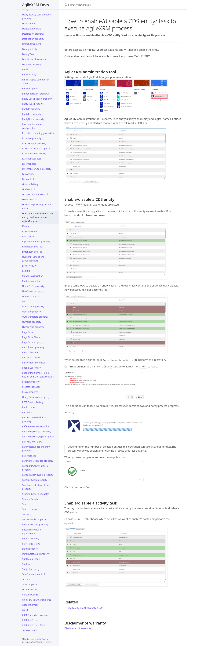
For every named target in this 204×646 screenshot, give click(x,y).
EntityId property (31, 108)
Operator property (31, 311)
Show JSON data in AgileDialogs (31, 531)
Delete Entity (29, 23)
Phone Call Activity (31, 367)
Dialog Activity (29, 49)
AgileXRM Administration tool (85, 607)
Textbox (26, 579)
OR (23, 301)
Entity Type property (32, 103)
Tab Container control (33, 574)
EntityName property (33, 119)
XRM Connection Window (35, 615)
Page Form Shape (31, 337)
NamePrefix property (33, 286)
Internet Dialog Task (32, 246)
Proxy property (30, 391)
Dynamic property (31, 64)
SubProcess (28, 564)
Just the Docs (40, 639)
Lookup (26, 270)
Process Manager (31, 386)
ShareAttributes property (35, 524)
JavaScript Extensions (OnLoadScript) (33, 258)
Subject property (31, 569)
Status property (30, 548)
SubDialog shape (31, 558)
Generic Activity (30, 184)
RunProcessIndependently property (36, 448)
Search (25, 504)
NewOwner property (33, 291)
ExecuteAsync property (34, 143)
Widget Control (30, 604)
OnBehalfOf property (33, 306)
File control (28, 179)
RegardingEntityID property (36, 431)
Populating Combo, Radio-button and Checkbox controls (38, 374)
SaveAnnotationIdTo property (37, 460)
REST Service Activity (32, 402)
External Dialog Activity (34, 153)
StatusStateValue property (35, 553)
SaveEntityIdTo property (34, 479)
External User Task (31, 158)
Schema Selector (31, 499)
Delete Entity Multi (31, 28)
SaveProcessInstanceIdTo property (35, 486)
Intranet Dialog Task (32, 251)
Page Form (27, 332)
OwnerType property (33, 326)
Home (68, 35)
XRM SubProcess (31, 620)
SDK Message (29, 455)
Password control (31, 357)
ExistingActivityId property (36, 148)
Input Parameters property (36, 241)
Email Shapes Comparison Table (35, 81)
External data (29, 163)
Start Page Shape (31, 543)
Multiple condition (31, 281)
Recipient (27, 412)
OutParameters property (35, 316)
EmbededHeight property (35, 93)
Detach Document (31, 43)
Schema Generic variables (35, 493)
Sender (26, 514)
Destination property (33, 38)
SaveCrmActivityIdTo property (37, 474)
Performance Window (33, 362)
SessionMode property (34, 519)
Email (25, 69)
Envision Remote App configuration (33, 126)
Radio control (29, 407)
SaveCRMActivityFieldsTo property (35, 467)
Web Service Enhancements (36, 599)
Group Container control (35, 194)
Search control (29, 509)
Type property (29, 584)
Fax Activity (28, 173)
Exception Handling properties (38, 133)
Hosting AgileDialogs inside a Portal (37, 206)
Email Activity (29, 74)
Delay (25, 9)
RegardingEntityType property (38, 436)
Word (25, 609)
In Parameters (29, 231)
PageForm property (32, 342)
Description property (33, 33)
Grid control (28, 189)
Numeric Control (31, 296)
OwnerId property (31, 321)
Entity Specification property (37, 98)
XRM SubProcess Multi (33, 625)
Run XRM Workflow (32, 441)
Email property (30, 88)
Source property (30, 538)
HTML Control (29, 199)
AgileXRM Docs (35, 4)
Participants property (33, 347)
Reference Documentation (36, 426)
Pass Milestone (30, 352)
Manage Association (32, 275)
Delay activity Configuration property (36, 16)
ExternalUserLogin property (36, 168)
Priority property (31, 381)
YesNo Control (29, 630)
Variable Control (30, 594)
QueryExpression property (36, 397)
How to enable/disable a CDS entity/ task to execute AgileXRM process (37, 217)
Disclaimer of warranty (34, 59)
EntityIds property (31, 114)
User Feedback (30, 589)
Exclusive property (31, 138)
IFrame (25, 226)
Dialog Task (28, 54)
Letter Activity (29, 265)
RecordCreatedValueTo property (34, 419)
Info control (28, 236)
